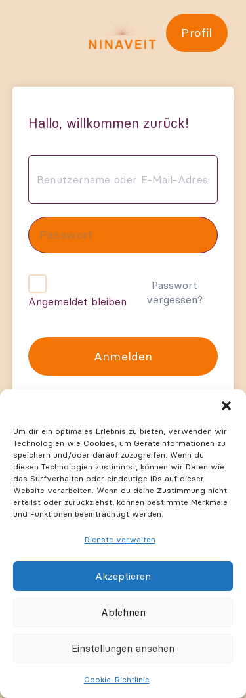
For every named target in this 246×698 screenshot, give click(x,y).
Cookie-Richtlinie (117, 679)
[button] (226, 405)
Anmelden (123, 356)
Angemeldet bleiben (77, 301)
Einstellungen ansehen (123, 648)
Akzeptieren (123, 576)
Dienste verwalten (120, 539)
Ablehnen (123, 612)
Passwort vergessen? (174, 292)
